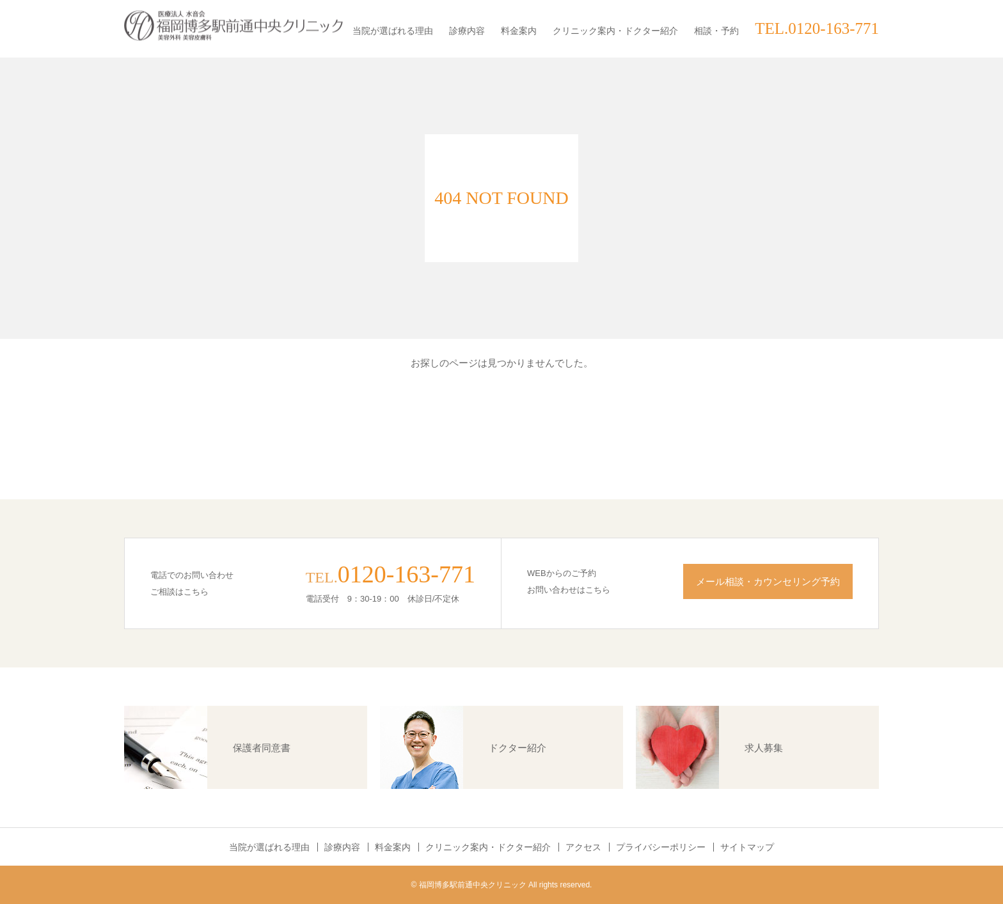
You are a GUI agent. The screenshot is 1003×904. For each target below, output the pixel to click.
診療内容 (467, 31)
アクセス (583, 847)
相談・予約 (716, 31)
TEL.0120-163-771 (817, 28)
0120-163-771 (406, 574)
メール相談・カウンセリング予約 (768, 581)
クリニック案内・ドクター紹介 (615, 31)
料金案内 (519, 31)
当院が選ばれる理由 (392, 31)
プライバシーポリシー (661, 847)
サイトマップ (747, 847)
